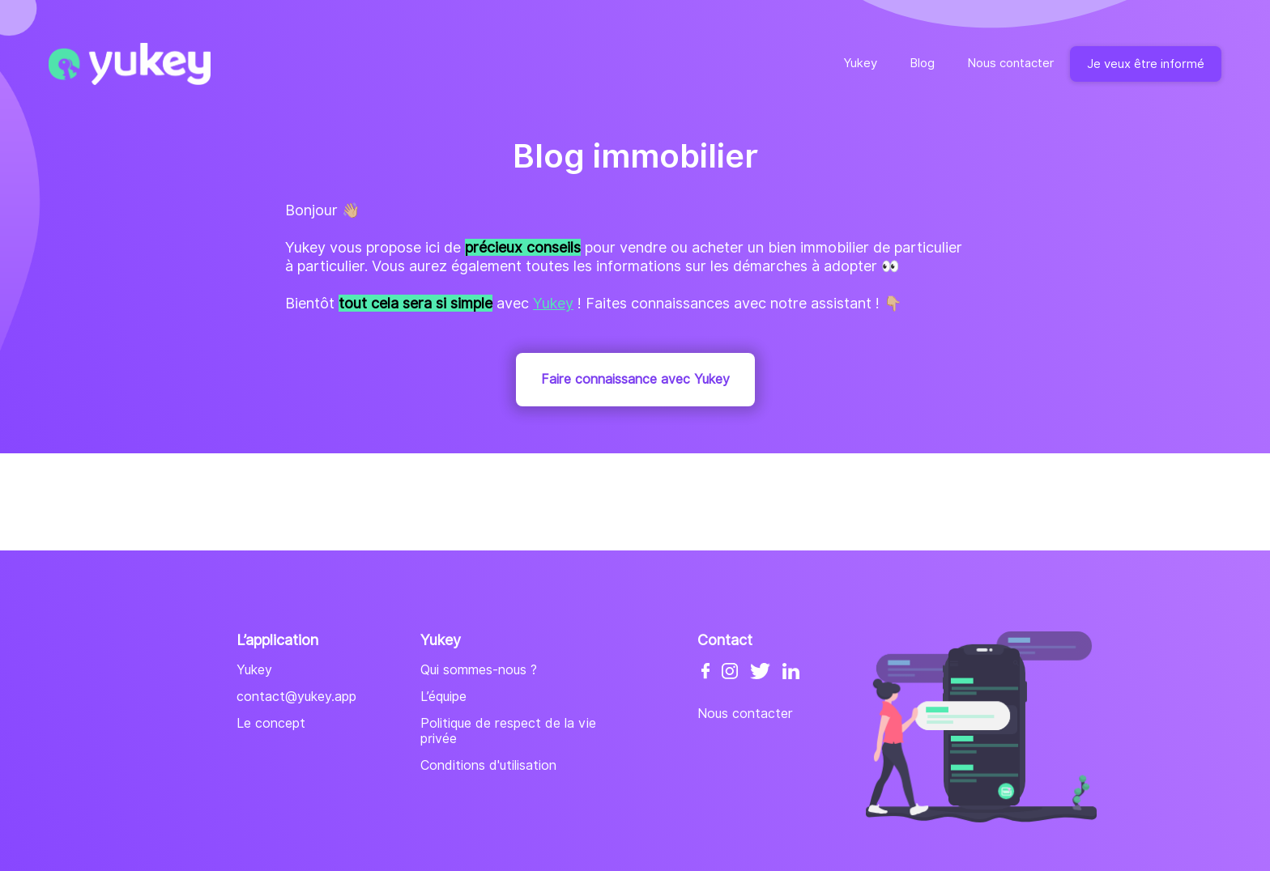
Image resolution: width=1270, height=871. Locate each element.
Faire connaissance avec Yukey (635, 379)
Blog (922, 63)
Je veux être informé (1145, 64)
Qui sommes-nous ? (478, 670)
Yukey (860, 63)
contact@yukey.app (296, 696)
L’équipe (443, 696)
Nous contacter (1010, 63)
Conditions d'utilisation (488, 765)
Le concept (271, 723)
